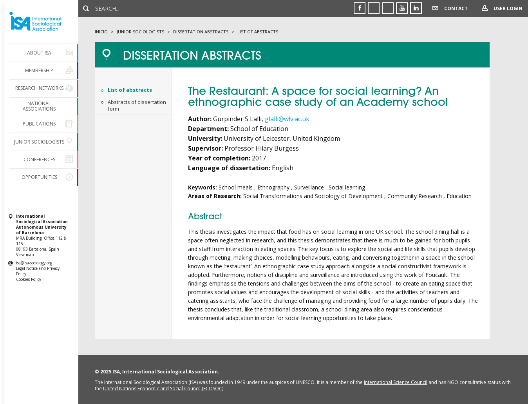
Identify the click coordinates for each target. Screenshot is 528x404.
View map (25, 254)
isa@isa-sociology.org (34, 263)
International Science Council (395, 382)
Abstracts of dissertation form (137, 105)
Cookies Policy (28, 279)
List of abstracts (130, 89)
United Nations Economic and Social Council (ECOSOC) (163, 388)
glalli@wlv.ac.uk (287, 119)
